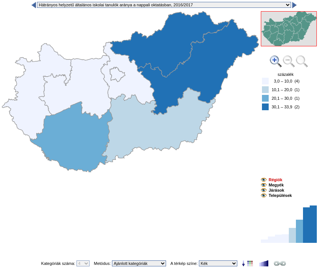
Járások (276, 190)
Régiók (275, 179)
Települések (280, 195)
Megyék (276, 185)
